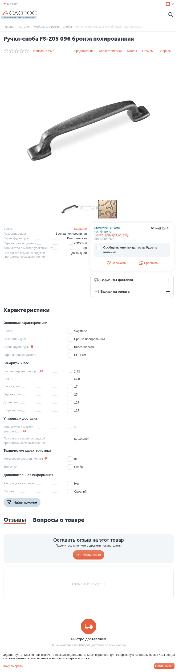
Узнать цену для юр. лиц (112, 235)
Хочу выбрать (13, 666)
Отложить (116, 262)
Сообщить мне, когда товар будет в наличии (126, 249)
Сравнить (148, 262)
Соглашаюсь (164, 666)
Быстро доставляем (88, 639)
